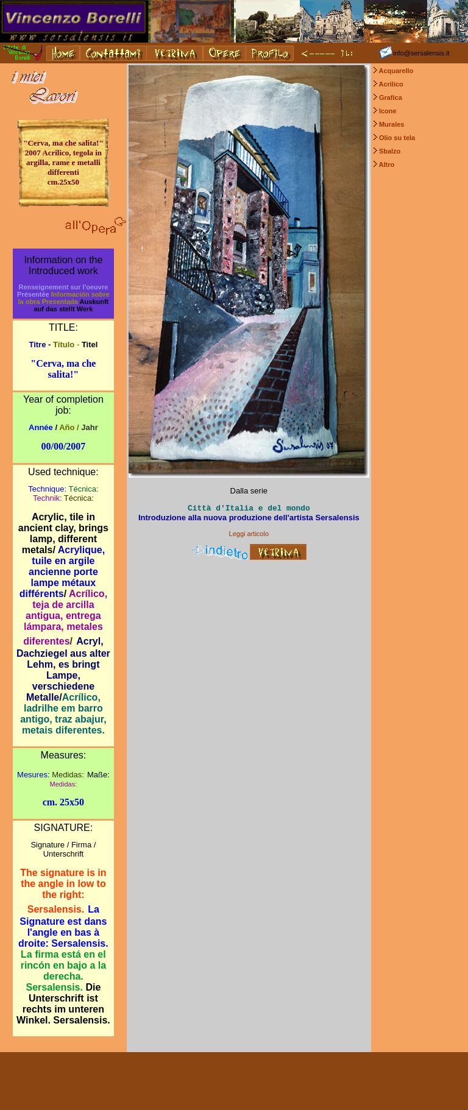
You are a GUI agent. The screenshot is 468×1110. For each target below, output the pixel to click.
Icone (388, 111)
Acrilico (390, 84)
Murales (392, 124)
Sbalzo (389, 151)
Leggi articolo (249, 533)
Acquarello (395, 70)
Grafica (390, 97)
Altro (386, 164)
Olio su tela (397, 137)
